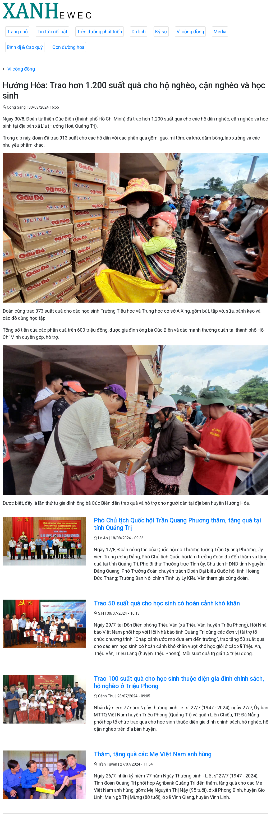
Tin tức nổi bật (52, 31)
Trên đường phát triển (99, 31)
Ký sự (161, 31)
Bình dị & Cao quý (25, 47)
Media (220, 31)
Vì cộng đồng (190, 31)
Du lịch (139, 31)
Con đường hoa (68, 47)
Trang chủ (17, 31)
